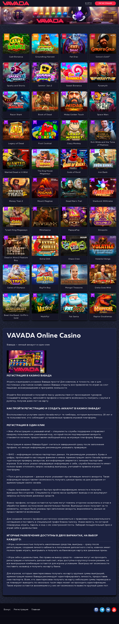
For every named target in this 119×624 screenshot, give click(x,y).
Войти (88, 3)
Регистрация (21, 610)
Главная (35, 610)
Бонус (7, 610)
